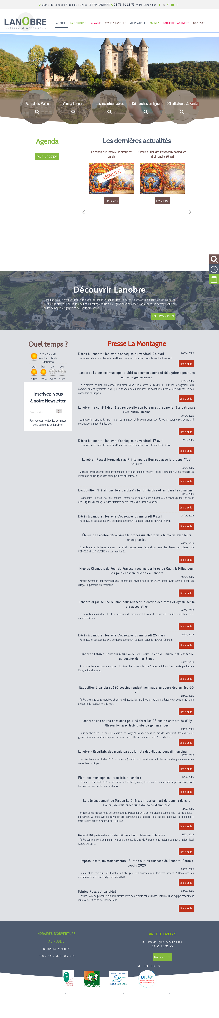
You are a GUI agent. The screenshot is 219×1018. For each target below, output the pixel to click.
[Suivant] (190, 212)
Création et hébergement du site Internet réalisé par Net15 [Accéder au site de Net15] (95, 993)
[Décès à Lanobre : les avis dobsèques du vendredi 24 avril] (136, 360)
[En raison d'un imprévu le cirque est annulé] (112, 178)
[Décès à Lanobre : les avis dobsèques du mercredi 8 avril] (136, 522)
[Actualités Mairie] (37, 107)
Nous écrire (162, 956)
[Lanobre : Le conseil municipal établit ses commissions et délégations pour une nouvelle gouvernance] (136, 387)
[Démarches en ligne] (145, 107)
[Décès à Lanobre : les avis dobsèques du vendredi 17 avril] (136, 447)
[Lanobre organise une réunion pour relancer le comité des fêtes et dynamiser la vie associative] (136, 615)
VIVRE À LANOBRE (115, 23)
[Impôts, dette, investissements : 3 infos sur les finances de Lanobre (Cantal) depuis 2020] (136, 873)
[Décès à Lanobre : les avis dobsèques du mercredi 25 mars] (136, 641)
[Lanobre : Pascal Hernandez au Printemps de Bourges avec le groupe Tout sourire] (136, 471)
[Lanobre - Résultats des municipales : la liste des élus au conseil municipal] (136, 761)
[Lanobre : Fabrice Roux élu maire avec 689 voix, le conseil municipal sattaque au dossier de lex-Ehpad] (136, 668)
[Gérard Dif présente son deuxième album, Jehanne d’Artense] (136, 845)
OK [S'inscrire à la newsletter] (59, 411)
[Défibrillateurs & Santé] (181, 107)
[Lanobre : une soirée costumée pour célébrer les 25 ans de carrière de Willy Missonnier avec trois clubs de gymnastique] (136, 733)
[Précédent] (83, 212)
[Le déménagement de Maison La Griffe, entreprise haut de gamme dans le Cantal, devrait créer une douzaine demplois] (136, 814)
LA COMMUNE (78, 23)
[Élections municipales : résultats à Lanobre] (136, 786)
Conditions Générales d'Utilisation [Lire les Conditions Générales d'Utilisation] (187, 993)
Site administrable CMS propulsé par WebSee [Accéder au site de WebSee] (147, 993)
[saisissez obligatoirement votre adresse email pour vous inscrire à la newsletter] (42, 412)
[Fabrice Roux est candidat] (136, 901)
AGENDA (154, 23)
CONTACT (199, 23)
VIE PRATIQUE (138, 23)
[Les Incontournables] (109, 107)
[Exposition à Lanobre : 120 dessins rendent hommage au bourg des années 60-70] (136, 701)
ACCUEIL (61, 23)
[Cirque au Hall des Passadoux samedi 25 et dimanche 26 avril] (162, 178)
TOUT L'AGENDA (47, 156)
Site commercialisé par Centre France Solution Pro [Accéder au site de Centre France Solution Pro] (40, 993)
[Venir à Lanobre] (73, 107)
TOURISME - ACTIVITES (176, 23)
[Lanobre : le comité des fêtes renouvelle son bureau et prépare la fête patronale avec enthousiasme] (136, 421)
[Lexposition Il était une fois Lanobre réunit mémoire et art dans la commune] (136, 500)
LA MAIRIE (95, 23)
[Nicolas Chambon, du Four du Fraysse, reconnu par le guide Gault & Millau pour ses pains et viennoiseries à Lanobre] (136, 582)
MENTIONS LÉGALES (149, 966)
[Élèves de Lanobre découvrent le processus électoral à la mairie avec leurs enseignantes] (136, 549)
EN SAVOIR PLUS (163, 316)
